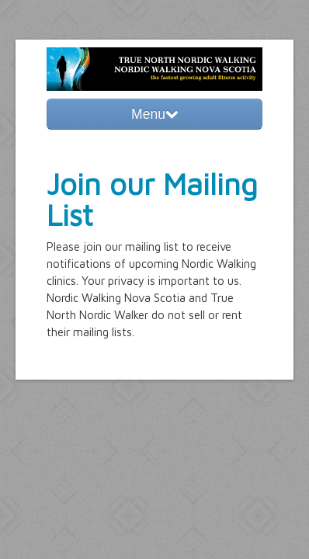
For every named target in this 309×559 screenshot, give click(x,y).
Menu (154, 114)
